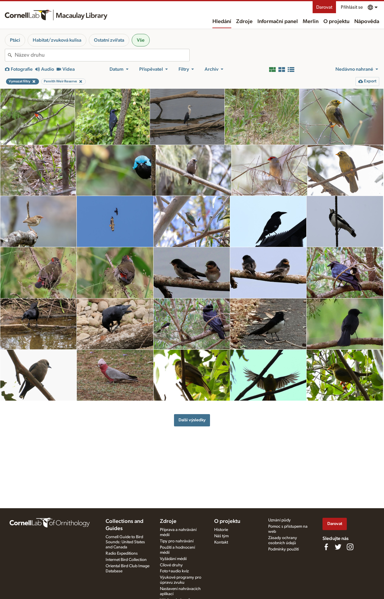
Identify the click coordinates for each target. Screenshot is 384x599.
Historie (221, 530)
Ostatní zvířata (109, 40)
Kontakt (221, 542)
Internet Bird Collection (126, 560)
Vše (141, 40)
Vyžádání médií (173, 559)
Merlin (311, 21)
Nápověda (366, 21)
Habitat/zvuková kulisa (57, 40)
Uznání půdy (279, 520)
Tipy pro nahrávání (177, 541)
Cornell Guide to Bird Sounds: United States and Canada (125, 542)
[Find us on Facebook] (326, 546)
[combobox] (102, 55)
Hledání (221, 21)
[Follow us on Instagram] (350, 546)
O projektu (336, 21)
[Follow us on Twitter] (338, 546)
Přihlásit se (352, 7)
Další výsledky (192, 420)
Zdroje (244, 21)
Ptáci (15, 40)
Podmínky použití (283, 549)
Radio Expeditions (122, 553)
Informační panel (277, 21)
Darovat (324, 7)
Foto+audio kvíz (174, 571)
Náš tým (221, 536)
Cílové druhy (171, 565)
